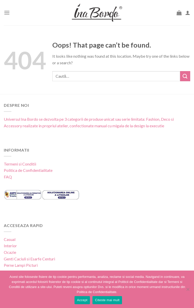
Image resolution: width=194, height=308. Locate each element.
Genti (8, 258)
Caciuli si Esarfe (27, 258)
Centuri (48, 258)
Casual (9, 239)
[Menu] (7, 12)
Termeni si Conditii (20, 163)
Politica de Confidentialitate (28, 170)
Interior (10, 245)
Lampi (20, 265)
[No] (187, 291)
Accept (82, 300)
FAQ (8, 176)
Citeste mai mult (107, 300)
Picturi (32, 265)
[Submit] (185, 76)
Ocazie (10, 252)
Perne (9, 265)
